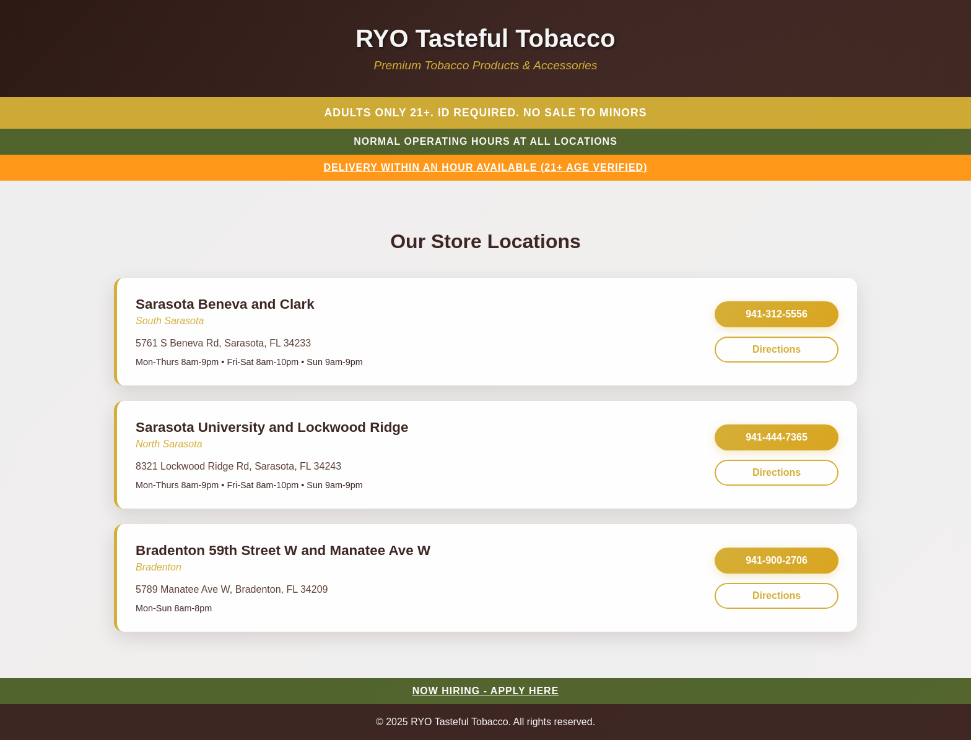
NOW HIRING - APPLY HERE (485, 691)
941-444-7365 (777, 437)
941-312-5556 (777, 314)
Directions (776, 349)
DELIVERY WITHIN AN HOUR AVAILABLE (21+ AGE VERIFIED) (486, 167)
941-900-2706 (777, 560)
